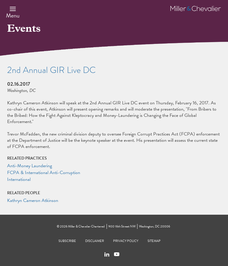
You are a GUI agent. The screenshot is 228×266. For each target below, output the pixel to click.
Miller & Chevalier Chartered (86, 226)
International (19, 179)
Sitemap (154, 240)
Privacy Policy (125, 240)
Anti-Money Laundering (29, 165)
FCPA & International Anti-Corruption (43, 172)
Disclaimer (94, 240)
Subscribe (67, 240)
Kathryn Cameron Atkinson (32, 200)
